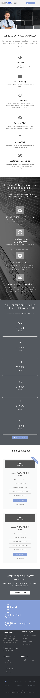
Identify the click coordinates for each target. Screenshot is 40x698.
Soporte (7, 685)
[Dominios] (20, 57)
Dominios (20, 63)
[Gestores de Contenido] (20, 155)
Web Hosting (20, 81)
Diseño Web (20, 142)
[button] (15, 3)
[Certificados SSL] (20, 95)
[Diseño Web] (20, 136)
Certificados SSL (20, 100)
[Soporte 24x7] (20, 118)
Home (6, 681)
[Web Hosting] (20, 76)
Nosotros (32, 681)
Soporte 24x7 (20, 123)
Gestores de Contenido (20, 161)
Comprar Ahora (20, 500)
